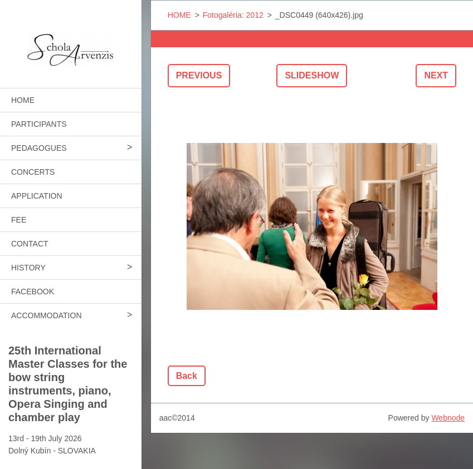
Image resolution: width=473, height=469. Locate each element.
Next (436, 75)
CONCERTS (33, 171)
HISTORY (28, 267)
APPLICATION (36, 195)
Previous (199, 75)
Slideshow (312, 75)
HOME (23, 100)
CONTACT (29, 243)
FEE (18, 219)
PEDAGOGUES (39, 148)
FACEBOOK (32, 291)
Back (186, 376)
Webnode (448, 417)
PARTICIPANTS (39, 124)
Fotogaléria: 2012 (233, 15)
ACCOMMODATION (46, 315)
